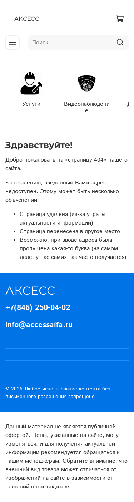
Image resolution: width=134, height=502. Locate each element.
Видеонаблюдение (87, 107)
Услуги (31, 104)
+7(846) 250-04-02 (37, 307)
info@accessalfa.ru (39, 325)
